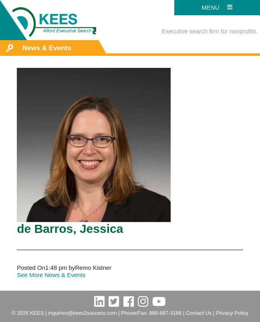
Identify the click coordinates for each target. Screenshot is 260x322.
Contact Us (199, 313)
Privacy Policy (232, 313)
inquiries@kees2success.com (82, 313)
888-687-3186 (165, 313)
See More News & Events (51, 274)
